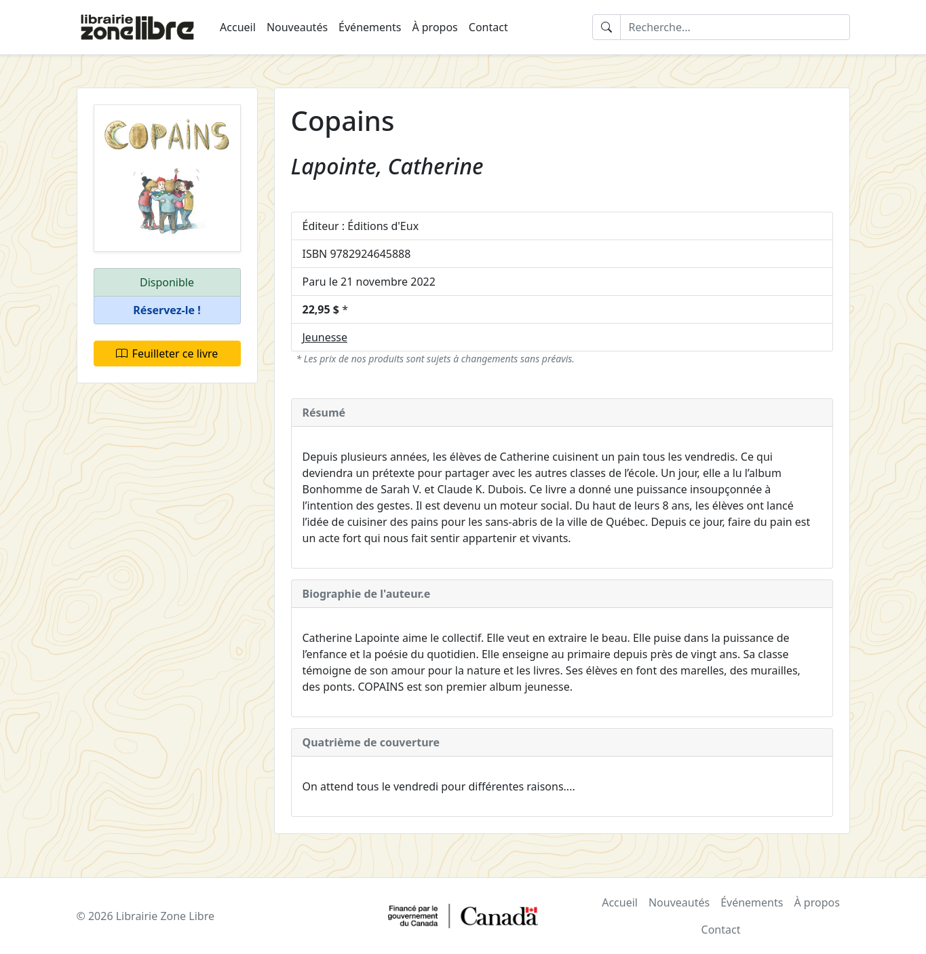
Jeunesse (325, 337)
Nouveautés (297, 27)
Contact (488, 27)
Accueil (238, 27)
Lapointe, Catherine (387, 165)
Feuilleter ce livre (167, 353)
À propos (434, 27)
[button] (167, 310)
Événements (370, 27)
